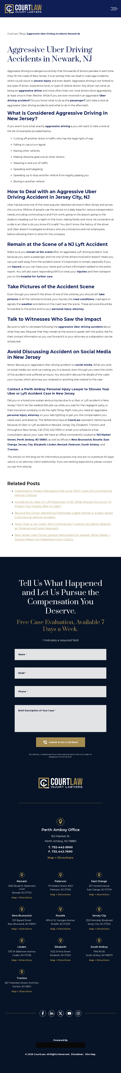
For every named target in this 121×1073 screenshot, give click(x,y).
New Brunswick (82, 439)
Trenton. (13, 449)
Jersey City (25, 444)
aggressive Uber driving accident (80, 326)
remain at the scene (39, 252)
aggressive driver (30, 90)
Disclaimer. (77, 1054)
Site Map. (90, 1054)
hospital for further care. (37, 276)
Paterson (74, 444)
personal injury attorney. (68, 309)
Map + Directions (60, 857)
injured (16, 266)
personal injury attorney (23, 415)
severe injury (42, 80)
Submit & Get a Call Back (60, 742)
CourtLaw (12, 33)
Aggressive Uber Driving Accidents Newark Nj (53, 33)
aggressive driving (57, 126)
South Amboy (90, 444)
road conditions (83, 299)
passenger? (77, 100)
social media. (84, 364)
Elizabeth (40, 444)
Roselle (98, 439)
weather (26, 304)
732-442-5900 (62, 847)
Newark (62, 444)
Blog (22, 33)
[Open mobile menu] (113, 8)
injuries (81, 271)
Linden (51, 444)
